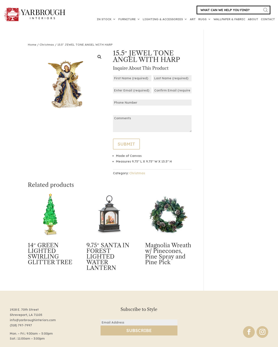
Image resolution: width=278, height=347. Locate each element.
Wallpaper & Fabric (229, 19)
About (253, 19)
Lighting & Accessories (163, 19)
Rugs (202, 19)
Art (193, 19)
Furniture (127, 19)
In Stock (104, 19)
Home (32, 44)
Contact (268, 19)
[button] (99, 57)
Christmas (47, 44)
